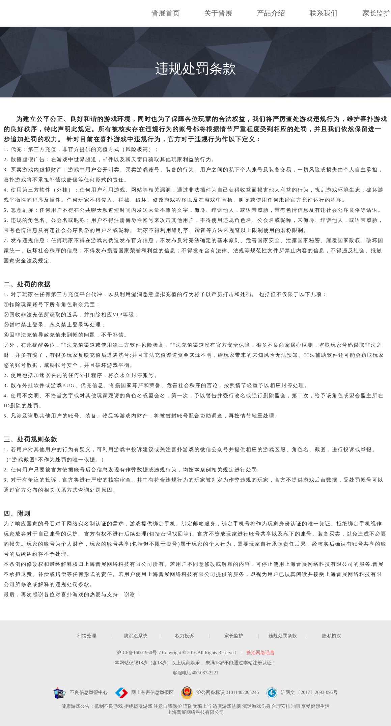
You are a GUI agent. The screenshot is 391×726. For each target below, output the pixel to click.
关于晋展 (218, 13)
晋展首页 (165, 13)
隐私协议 (331, 635)
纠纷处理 (86, 635)
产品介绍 (271, 13)
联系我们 (323, 13)
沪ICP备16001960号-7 (138, 652)
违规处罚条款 (283, 635)
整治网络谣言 (260, 652)
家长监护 (376, 13)
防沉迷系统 (135, 635)
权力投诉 (184, 635)
